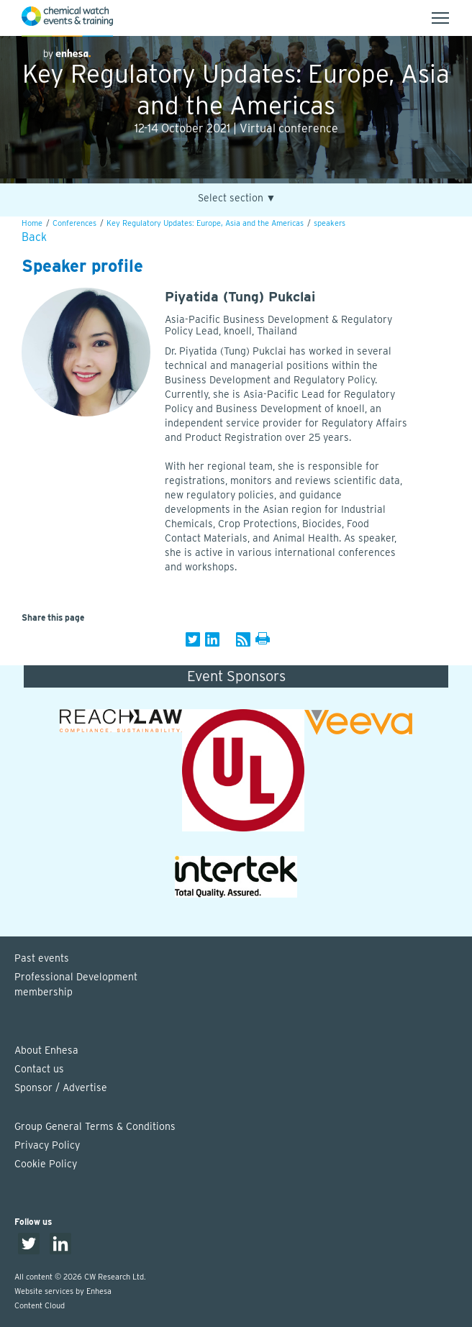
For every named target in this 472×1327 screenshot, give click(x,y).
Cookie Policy (45, 1163)
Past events (41, 958)
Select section (237, 198)
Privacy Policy (47, 1145)
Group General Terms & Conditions (95, 1126)
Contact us (39, 1069)
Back (34, 237)
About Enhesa (46, 1050)
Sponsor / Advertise (60, 1087)
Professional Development (243, 985)
